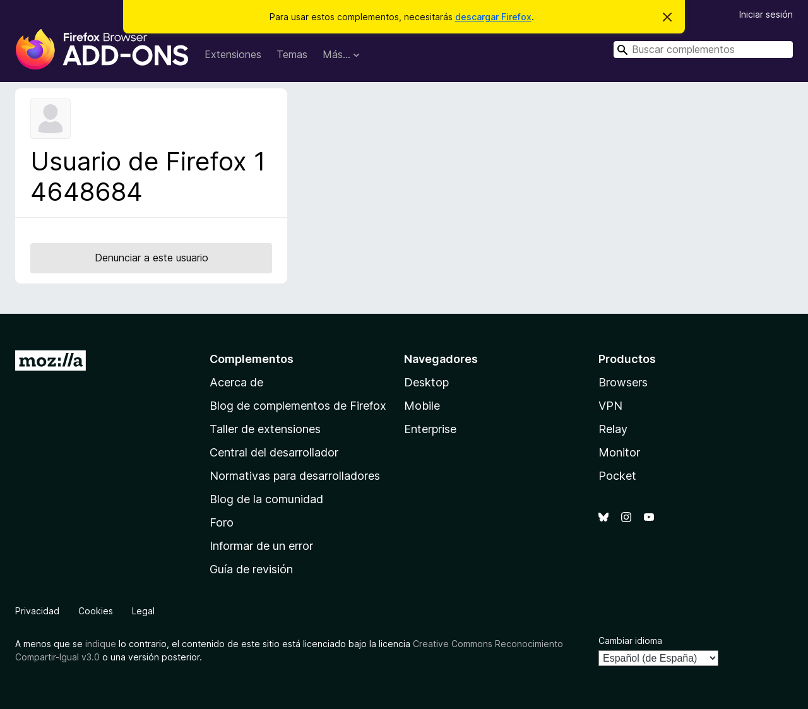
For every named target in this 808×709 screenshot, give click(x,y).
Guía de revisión (251, 569)
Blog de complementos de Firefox (298, 405)
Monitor (619, 452)
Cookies (95, 610)
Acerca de (236, 382)
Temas (291, 54)
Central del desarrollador (274, 452)
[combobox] (703, 49)
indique (100, 643)
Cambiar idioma (630, 640)
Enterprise (430, 429)
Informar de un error (261, 545)
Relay (612, 429)
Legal (143, 610)
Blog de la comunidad (266, 499)
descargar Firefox (493, 16)
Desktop (426, 382)
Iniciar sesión (766, 14)
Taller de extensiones (265, 429)
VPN (610, 405)
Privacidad (37, 610)
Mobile (422, 405)
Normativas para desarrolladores (295, 475)
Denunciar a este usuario (151, 257)
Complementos (252, 359)
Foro (222, 522)
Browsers (623, 382)
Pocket (617, 475)
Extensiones (233, 54)
